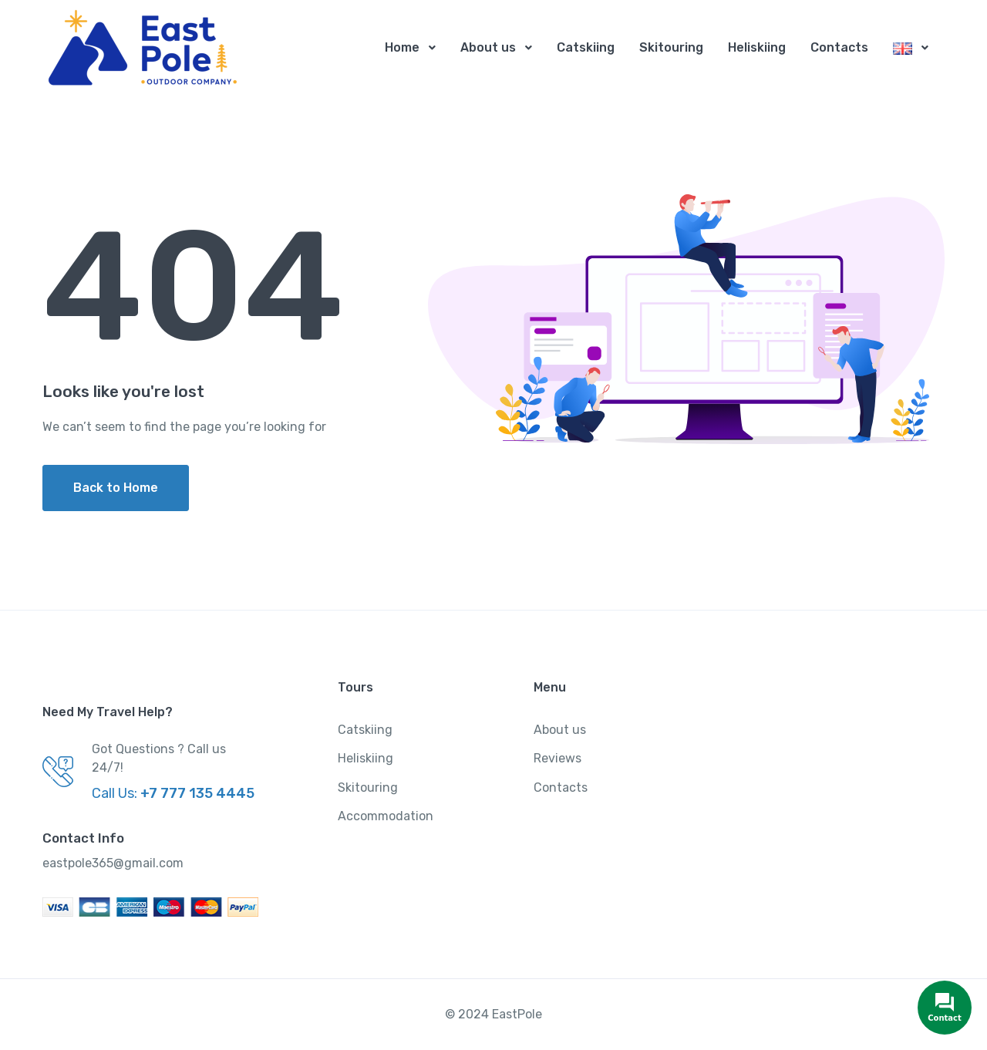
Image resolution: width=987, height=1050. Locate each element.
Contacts (839, 47)
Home (402, 47)
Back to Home (115, 488)
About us (488, 47)
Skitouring (671, 47)
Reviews (557, 759)
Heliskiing (757, 47)
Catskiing (586, 47)
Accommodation (385, 816)
